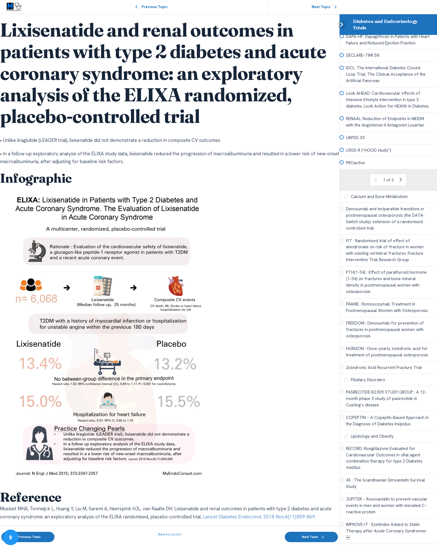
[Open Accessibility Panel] (10, 537)
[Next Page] (400, 200)
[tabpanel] (169, 270)
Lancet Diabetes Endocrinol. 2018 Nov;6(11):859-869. (259, 517)
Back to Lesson (170, 534)
